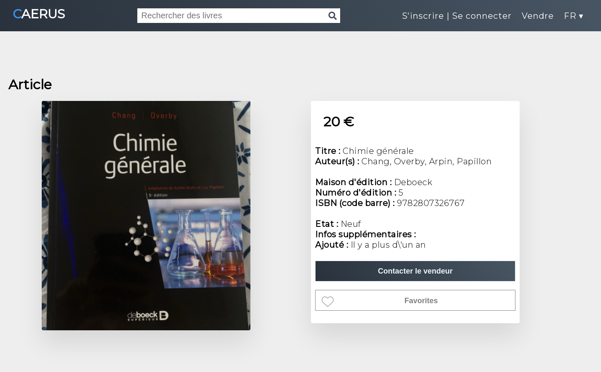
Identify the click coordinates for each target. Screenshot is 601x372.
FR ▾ (573, 16)
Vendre (538, 16)
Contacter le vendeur (415, 271)
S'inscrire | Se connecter (457, 16)
